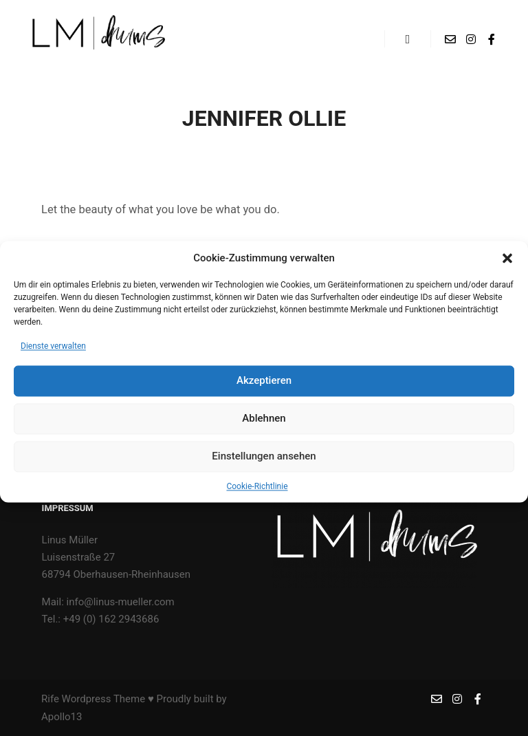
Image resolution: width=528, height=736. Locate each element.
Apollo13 (61, 717)
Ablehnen (263, 427)
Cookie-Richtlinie (256, 495)
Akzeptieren (264, 389)
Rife (50, 699)
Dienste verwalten (53, 355)
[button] (507, 267)
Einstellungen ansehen (264, 465)
